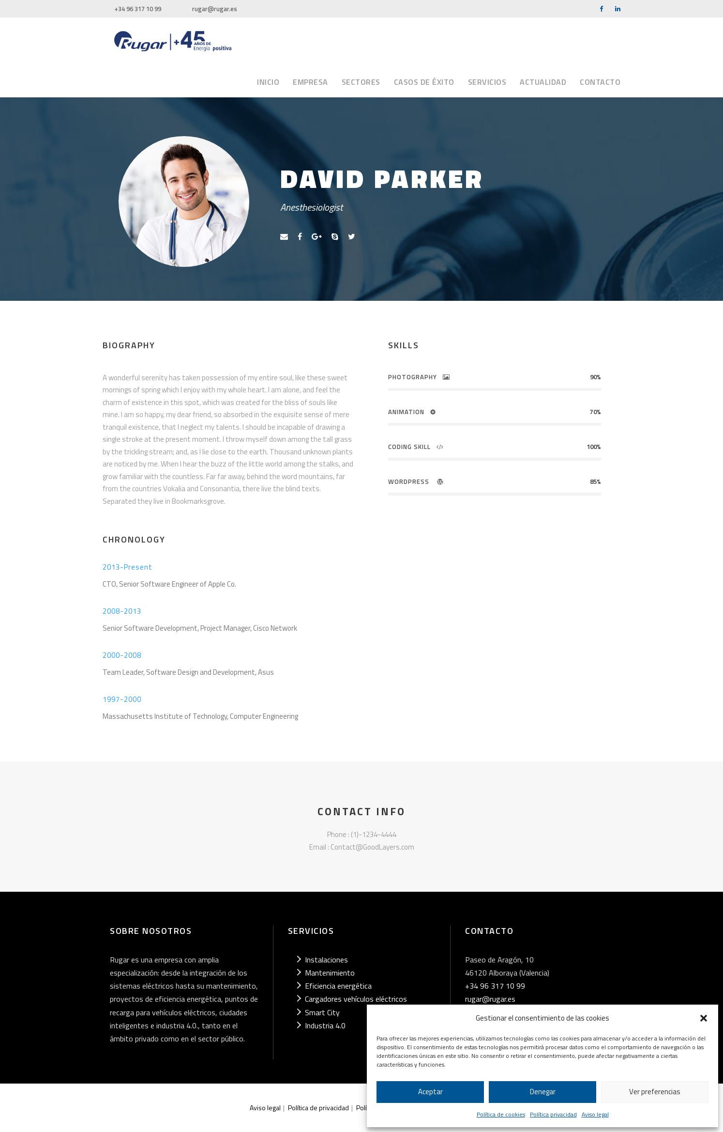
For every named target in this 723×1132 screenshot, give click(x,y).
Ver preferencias (654, 1091)
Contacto (600, 82)
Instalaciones (326, 959)
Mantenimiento (330, 972)
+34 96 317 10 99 (137, 9)
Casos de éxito (424, 82)
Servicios (487, 82)
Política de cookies (501, 1114)
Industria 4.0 (325, 1025)
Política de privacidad (318, 1107)
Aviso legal (595, 1114)
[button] (703, 1018)
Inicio (268, 82)
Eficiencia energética (338, 986)
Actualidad (543, 82)
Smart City (322, 1012)
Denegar (543, 1091)
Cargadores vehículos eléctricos (356, 999)
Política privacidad (553, 1114)
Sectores (361, 82)
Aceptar (430, 1091)
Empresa (310, 82)
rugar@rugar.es (214, 9)
